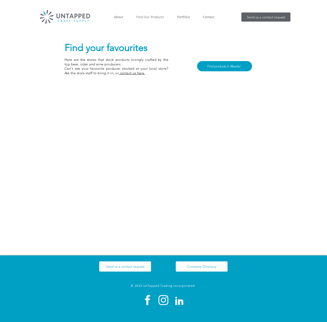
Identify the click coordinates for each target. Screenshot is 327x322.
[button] (265, 17)
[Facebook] (147, 300)
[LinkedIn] (179, 300)
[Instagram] (163, 300)
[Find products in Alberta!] (224, 66)
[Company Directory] (202, 266)
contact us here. (132, 73)
